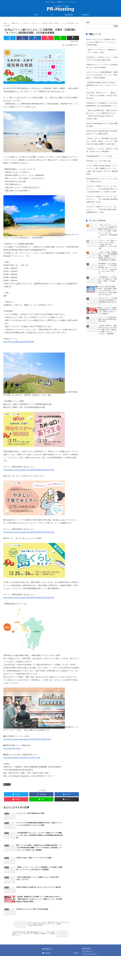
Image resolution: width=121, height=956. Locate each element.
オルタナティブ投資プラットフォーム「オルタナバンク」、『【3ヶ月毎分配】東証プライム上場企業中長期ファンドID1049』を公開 (102, 188)
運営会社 (85, 938)
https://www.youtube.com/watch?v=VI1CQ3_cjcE (21, 758)
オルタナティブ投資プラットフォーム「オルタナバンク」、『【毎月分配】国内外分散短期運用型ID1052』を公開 (101, 209)
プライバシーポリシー (89, 932)
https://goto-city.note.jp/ (12, 748)
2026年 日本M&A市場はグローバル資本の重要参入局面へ (102, 125)
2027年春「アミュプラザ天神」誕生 (98, 161)
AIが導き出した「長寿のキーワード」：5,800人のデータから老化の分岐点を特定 (101, 58)
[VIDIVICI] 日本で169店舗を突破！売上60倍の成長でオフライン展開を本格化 (102, 132)
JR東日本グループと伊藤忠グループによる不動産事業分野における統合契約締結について (101, 104)
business (7, 784)
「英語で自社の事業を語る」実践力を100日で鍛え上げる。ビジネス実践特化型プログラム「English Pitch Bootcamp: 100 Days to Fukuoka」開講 (102, 115)
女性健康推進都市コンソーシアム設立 (99, 156)
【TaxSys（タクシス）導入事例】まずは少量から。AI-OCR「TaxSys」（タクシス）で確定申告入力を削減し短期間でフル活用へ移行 (102, 141)
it (61, 936)
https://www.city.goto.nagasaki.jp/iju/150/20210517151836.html (27, 739)
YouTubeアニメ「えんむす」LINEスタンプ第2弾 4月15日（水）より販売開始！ (102, 150)
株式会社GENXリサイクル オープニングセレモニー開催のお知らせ (102, 180)
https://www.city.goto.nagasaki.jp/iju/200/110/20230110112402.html (28, 598)
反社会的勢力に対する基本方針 (92, 935)
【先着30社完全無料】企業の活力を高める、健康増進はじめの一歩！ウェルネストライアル (101, 85)
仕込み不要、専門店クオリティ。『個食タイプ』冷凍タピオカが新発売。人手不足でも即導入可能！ (101, 95)
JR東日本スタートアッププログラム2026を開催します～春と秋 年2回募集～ (101, 66)
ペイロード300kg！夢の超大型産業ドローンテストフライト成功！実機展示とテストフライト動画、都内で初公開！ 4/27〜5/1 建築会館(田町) (102, 170)
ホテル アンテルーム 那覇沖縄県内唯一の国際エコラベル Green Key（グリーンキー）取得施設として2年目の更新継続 (102, 74)
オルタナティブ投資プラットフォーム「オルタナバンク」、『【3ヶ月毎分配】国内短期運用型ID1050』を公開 (102, 199)
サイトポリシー (87, 930)
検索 (87, 22)
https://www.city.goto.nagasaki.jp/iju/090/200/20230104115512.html (28, 532)
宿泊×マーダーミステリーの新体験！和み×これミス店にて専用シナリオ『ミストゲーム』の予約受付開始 (101, 42)
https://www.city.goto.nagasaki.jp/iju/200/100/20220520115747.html (28, 470)
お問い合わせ (86, 927)
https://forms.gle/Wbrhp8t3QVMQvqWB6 (18, 342)
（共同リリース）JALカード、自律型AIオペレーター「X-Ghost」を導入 (102, 51)
